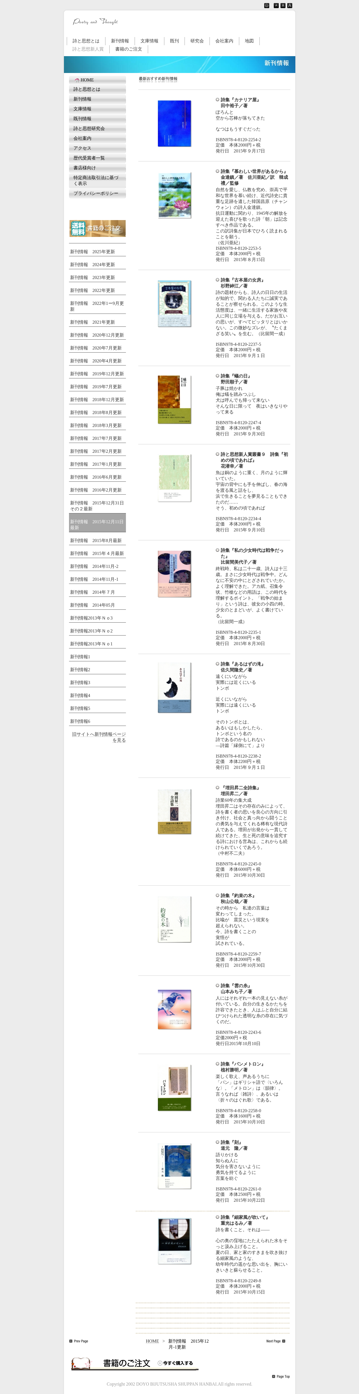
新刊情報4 (80, 695)
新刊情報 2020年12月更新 (97, 335)
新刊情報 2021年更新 (92, 322)
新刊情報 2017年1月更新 (96, 464)
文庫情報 (149, 40)
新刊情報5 (80, 708)
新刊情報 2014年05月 (92, 605)
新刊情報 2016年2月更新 (96, 490)
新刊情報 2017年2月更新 (96, 451)
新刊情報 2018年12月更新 (97, 399)
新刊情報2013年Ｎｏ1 (91, 643)
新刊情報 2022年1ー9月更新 (97, 306)
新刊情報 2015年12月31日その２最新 (97, 506)
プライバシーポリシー (95, 193)
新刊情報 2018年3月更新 (96, 425)
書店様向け (84, 167)
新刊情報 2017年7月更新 (96, 438)
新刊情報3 (80, 682)
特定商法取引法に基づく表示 (95, 180)
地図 (249, 40)
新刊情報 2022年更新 (92, 290)
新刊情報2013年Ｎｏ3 (91, 618)
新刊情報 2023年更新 (92, 277)
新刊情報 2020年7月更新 (96, 348)
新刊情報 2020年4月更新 (96, 360)
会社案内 (224, 40)
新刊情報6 (80, 721)
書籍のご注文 (128, 49)
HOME (83, 80)
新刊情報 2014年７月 (92, 592)
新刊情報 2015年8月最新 (96, 540)
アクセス (82, 148)
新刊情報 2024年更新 (92, 264)
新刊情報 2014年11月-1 (94, 579)
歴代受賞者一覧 (89, 158)
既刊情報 (82, 118)
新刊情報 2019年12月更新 (97, 373)
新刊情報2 (80, 669)
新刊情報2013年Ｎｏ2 (91, 631)
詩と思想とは (86, 40)
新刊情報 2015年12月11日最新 (97, 524)
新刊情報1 (80, 656)
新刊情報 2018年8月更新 (96, 412)
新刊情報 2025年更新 (92, 251)
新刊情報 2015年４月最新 (97, 553)
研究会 (197, 40)
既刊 (174, 40)
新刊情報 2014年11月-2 (94, 566)
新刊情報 (120, 40)
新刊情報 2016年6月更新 (96, 477)
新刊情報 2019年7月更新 (96, 386)
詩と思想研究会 (89, 128)
